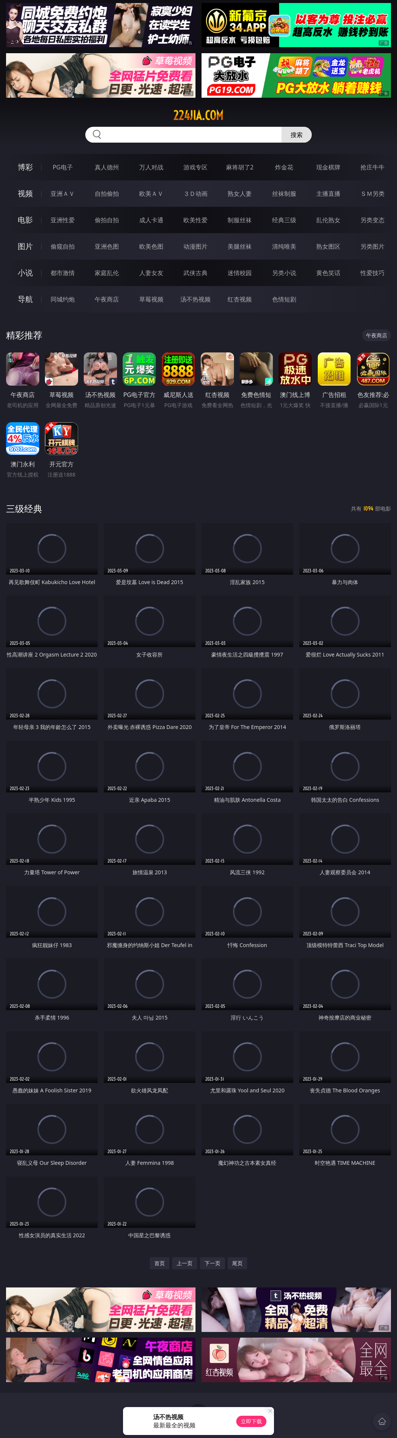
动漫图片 (195, 246)
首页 (159, 1263)
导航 (25, 299)
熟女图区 (328, 246)
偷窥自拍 (63, 246)
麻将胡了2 (240, 167)
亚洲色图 (107, 246)
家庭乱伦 (107, 273)
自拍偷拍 (107, 193)
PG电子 (62, 167)
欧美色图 (151, 246)
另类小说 (284, 273)
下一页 (212, 1263)
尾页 (237, 1263)
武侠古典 (195, 273)
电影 (25, 220)
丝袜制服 (284, 193)
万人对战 (151, 167)
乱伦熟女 (328, 220)
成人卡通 (151, 220)
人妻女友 (151, 273)
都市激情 (63, 273)
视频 (25, 193)
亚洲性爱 (63, 220)
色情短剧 (284, 299)
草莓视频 (151, 299)
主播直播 (328, 193)
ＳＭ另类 (372, 193)
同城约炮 (63, 299)
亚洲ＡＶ (63, 193)
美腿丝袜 (240, 246)
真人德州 (107, 167)
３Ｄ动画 (195, 193)
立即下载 (251, 1421)
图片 (25, 246)
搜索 (297, 135)
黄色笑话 (328, 273)
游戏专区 (195, 167)
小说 (25, 273)
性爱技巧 (372, 273)
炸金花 (284, 167)
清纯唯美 (284, 246)
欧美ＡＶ (151, 193)
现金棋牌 (328, 167)
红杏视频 (240, 299)
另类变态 (372, 220)
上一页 (184, 1263)
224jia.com (198, 115)
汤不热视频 (195, 299)
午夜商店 (107, 299)
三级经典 (24, 508)
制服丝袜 (240, 220)
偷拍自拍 (107, 220)
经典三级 (284, 220)
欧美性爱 (195, 220)
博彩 (25, 167)
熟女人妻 (240, 193)
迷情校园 (240, 273)
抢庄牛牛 (372, 167)
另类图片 (372, 246)
